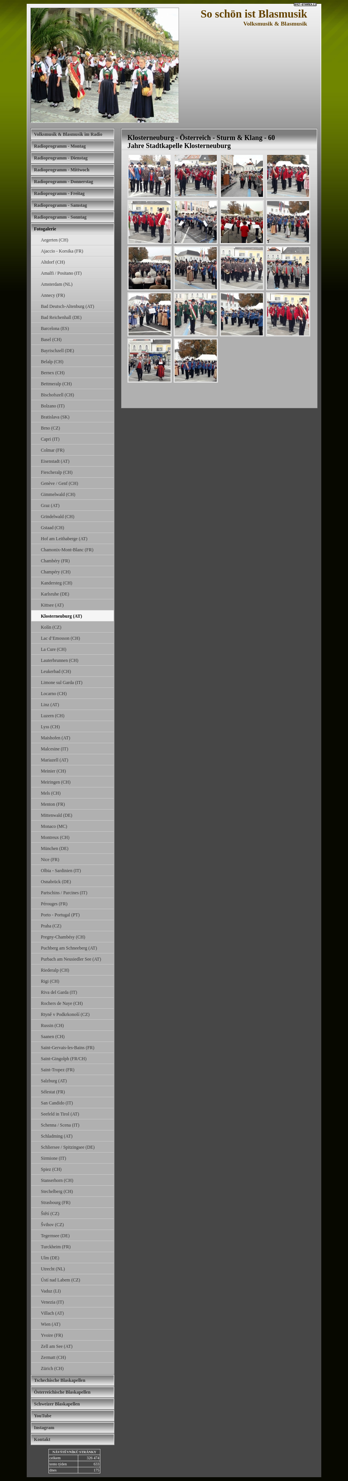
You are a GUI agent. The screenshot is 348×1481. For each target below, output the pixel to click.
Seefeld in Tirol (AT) (60, 1114)
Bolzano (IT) (52, 406)
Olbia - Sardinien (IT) (61, 870)
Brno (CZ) (50, 428)
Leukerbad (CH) (56, 671)
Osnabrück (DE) (56, 881)
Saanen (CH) (52, 1036)
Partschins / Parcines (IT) (64, 892)
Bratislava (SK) (55, 417)
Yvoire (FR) (52, 1335)
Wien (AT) (50, 1324)
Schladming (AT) (56, 1136)
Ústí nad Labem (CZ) (60, 1280)
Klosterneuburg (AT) (61, 616)
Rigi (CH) (50, 981)
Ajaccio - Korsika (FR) (62, 251)
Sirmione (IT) (53, 1158)
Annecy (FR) (53, 295)
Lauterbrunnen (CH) (59, 660)
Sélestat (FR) (53, 1092)
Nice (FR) (50, 859)
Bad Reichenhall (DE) (61, 317)
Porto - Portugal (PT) (60, 915)
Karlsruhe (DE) (55, 594)
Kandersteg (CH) (56, 583)
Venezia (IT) (52, 1302)
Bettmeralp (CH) (56, 383)
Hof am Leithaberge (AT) (64, 538)
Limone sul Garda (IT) (61, 682)
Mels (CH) (51, 793)
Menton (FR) (53, 804)
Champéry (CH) (56, 572)
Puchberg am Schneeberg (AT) (69, 948)
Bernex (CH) (52, 372)
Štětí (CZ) (50, 1213)
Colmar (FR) (52, 450)
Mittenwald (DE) (56, 815)
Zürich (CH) (52, 1368)
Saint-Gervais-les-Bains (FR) (67, 1047)
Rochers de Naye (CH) (62, 1003)
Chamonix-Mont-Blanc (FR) (67, 549)
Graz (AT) (50, 505)
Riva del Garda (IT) (59, 992)
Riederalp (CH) (55, 970)
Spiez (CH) (51, 1169)
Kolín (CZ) (51, 627)
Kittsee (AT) (52, 605)
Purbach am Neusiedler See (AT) (71, 959)
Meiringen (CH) (56, 782)
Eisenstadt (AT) (55, 461)
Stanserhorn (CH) (57, 1180)
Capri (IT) (50, 439)
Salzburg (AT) (54, 1080)
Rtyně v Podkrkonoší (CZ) (65, 1014)
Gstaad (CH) (52, 527)
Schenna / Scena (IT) (60, 1125)
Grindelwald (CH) (57, 516)
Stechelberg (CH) (57, 1191)
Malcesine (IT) (54, 749)
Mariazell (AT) (54, 760)
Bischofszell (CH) (57, 395)
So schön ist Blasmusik (254, 14)
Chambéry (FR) (55, 560)
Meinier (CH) (53, 771)
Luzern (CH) (52, 715)
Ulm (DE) (50, 1257)
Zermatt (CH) (53, 1357)
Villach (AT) (52, 1313)
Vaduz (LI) (51, 1291)
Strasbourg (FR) (55, 1202)
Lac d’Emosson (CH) (60, 638)
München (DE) (54, 848)
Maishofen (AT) (55, 737)
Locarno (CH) (54, 693)
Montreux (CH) (55, 837)
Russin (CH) (52, 1025)
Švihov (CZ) (52, 1224)
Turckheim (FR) (56, 1246)
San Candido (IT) (57, 1103)
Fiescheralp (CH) (56, 472)
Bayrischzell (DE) (57, 350)
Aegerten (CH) (54, 240)
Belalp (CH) (52, 361)
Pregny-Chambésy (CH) (63, 937)
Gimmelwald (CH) (58, 494)
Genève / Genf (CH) (59, 483)
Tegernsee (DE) (55, 1235)
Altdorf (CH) (53, 262)
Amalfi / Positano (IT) (61, 273)
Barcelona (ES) (55, 328)
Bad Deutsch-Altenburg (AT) (67, 306)
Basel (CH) (51, 339)
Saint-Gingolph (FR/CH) (64, 1058)
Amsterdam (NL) (56, 284)
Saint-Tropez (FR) (57, 1069)
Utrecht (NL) (53, 1269)
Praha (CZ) (51, 926)
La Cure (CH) (53, 649)
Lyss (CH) (50, 726)
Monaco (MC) (54, 826)
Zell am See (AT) (56, 1346)
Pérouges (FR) (54, 903)
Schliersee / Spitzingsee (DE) (68, 1147)
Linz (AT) (50, 704)
